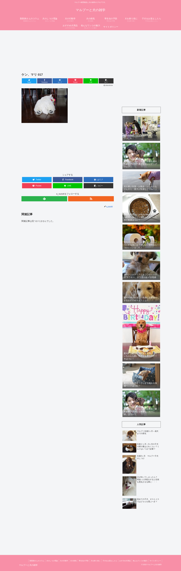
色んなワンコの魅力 (140, 561)
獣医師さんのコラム (34, 561)
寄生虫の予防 (82, 561)
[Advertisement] (87, 48)
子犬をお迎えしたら (109, 561)
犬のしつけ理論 (50, 561)
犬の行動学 (62, 561)
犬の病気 (72, 561)
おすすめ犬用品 (124, 561)
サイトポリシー (155, 561)
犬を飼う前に (94, 561)
